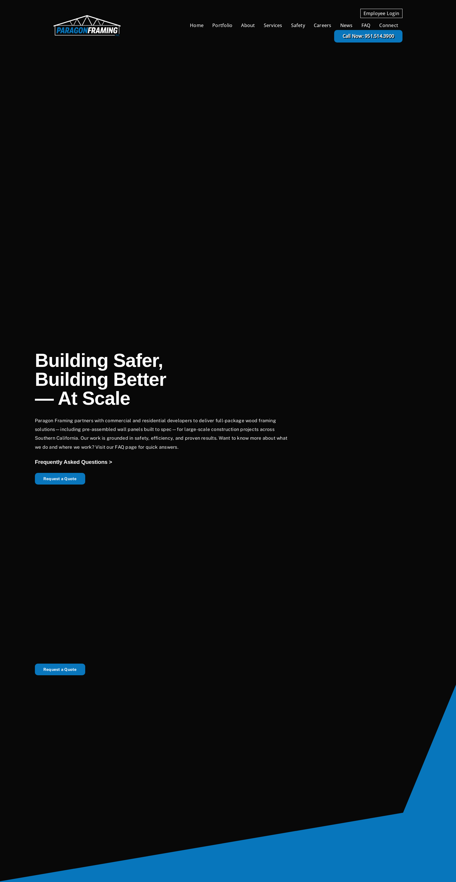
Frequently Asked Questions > (73, 462)
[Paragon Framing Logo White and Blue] (87, 17)
